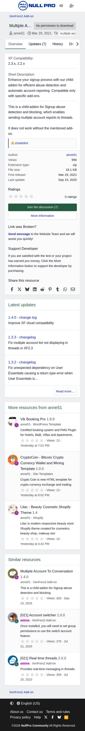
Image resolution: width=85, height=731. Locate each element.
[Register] (71, 6)
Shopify (38, 517)
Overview (15, 44)
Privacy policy (20, 717)
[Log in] (61, 6)
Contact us (35, 712)
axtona (25, 620)
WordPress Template (47, 424)
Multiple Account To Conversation (46, 571)
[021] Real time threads (38, 658)
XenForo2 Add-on (45, 582)
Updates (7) (37, 44)
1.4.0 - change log (22, 317)
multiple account (71, 33)
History (58, 44)
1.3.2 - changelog (22, 362)
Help (37, 717)
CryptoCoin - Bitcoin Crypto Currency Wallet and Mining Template (42, 463)
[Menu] (12, 6)
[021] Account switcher (38, 615)
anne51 (19, 33)
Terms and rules (58, 712)
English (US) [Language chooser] (28, 703)
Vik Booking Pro (33, 419)
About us (16, 712)
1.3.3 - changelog (22, 337)
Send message (19, 234)
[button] (11, 703)
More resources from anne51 (35, 407)
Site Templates (43, 474)
